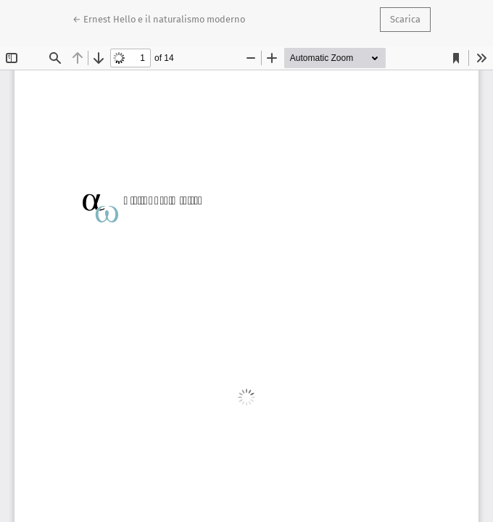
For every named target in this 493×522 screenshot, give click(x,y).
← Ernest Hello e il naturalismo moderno (158, 18)
